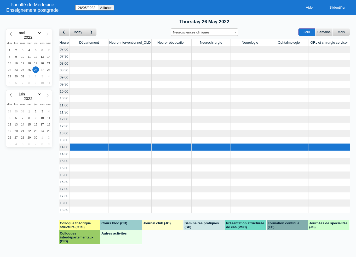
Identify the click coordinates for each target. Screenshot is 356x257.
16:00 (64, 175)
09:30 (64, 84)
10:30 (64, 98)
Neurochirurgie (211, 42)
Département (89, 42)
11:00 (64, 105)
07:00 (64, 49)
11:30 (64, 112)
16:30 (64, 182)
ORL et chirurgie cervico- (329, 42)
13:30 (64, 140)
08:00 (64, 63)
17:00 (64, 189)
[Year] (29, 37)
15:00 (64, 161)
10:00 (64, 91)
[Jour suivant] (91, 32)
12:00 (64, 119)
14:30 (64, 154)
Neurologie (250, 42)
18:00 (64, 203)
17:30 (64, 196)
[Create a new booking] (89, 49)
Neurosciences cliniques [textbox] (191, 32)
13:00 (64, 133)
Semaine (324, 32)
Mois (341, 32)
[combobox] (204, 32)
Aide (309, 7)
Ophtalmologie (289, 42)
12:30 (64, 126)
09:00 (64, 77)
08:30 (64, 70)
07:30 (64, 56)
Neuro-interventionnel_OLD (130, 42)
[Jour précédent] (64, 32)
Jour (307, 32)
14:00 (64, 147)
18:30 (64, 210)
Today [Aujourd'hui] (77, 32)
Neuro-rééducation (171, 42)
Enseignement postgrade (32, 10)
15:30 (64, 168)
